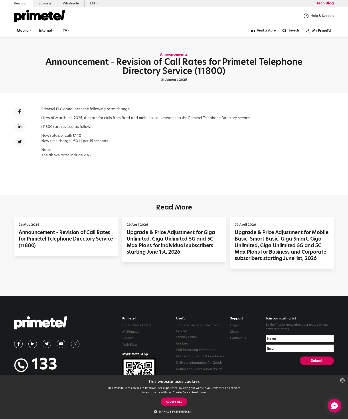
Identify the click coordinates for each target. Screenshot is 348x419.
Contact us (238, 338)
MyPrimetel (130, 331)
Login (234, 325)
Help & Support (319, 17)
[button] (174, 411)
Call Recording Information (196, 350)
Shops (234, 331)
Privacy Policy (186, 337)
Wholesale (71, 3)
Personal (20, 3)
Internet (45, 32)
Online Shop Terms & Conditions (200, 356)
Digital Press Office (136, 325)
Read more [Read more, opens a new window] (199, 392)
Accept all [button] (174, 401)
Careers (128, 338)
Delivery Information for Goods (199, 362)
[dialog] (174, 397)
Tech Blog (325, 3)
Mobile (22, 32)
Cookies (182, 343)
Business (45, 3)
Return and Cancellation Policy (199, 369)
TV (65, 32)
